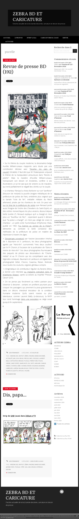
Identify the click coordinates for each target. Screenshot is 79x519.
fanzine (31, 356)
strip (22, 467)
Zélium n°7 (30, 416)
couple (41, 368)
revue (21, 358)
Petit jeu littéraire (68, 143)
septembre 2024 (59, 402)
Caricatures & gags (49, 38)
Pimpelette (58, 154)
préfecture (34, 361)
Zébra (56, 64)
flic (29, 363)
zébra (26, 356)
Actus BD (9, 41)
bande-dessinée (40, 356)
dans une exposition (30, 299)
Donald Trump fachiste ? (63, 272)
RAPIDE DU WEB (59, 380)
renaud (21, 361)
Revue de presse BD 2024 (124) (65, 261)
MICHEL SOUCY (59, 359)
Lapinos (57, 179)
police (40, 361)
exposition (14, 361)
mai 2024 (57, 413)
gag (26, 467)
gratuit (21, 356)
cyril (56, 91)
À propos (19, 38)
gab (29, 467)
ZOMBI (56, 348)
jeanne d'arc (10, 467)
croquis (36, 358)
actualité (9, 358)
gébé (18, 366)
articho (21, 371)
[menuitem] (8, 38)
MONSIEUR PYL (59, 356)
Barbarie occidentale (61, 80)
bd (17, 356)
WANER (56, 364)
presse (26, 358)
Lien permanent (12, 353)
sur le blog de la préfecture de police (19, 205)
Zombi (56, 104)
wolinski (35, 366)
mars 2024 (57, 418)
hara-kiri (37, 363)
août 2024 (57, 405)
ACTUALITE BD (34, 353)
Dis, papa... (14, 395)
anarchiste (23, 363)
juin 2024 (57, 410)
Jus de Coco (66, 167)
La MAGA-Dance (60, 284)
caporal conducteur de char (64, 78)
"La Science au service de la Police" (35, 226)
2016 (17, 358)
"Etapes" (15, 274)
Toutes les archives (63, 424)
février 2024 (57, 420)
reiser (29, 366)
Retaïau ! (57, 251)
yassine (26, 371)
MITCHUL (57, 383)
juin (14, 358)
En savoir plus (9, 517)
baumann (42, 366)
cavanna (24, 366)
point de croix (34, 368)
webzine (13, 356)
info (30, 358)
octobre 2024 (58, 400)
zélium (33, 467)
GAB (13, 416)
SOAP (56, 361)
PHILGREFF (57, 354)
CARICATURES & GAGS (36, 461)
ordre (8, 363)
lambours (9, 368)
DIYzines (56, 378)
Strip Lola (31, 38)
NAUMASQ (57, 346)
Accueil (6, 38)
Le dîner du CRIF (60, 232)
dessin (8, 469)
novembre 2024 (59, 397)
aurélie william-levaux (20, 368)
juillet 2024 (57, 408)
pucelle (26, 361)
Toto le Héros (59, 116)
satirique (39, 467)
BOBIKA (56, 366)
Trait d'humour (68, 104)
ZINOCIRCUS (58, 351)
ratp (32, 363)
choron (14, 366)
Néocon (57, 242)
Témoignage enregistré (14, 238)
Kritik (65, 38)
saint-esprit (15, 363)
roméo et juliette (12, 371)
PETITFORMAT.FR (59, 386)
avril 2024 (57, 415)
